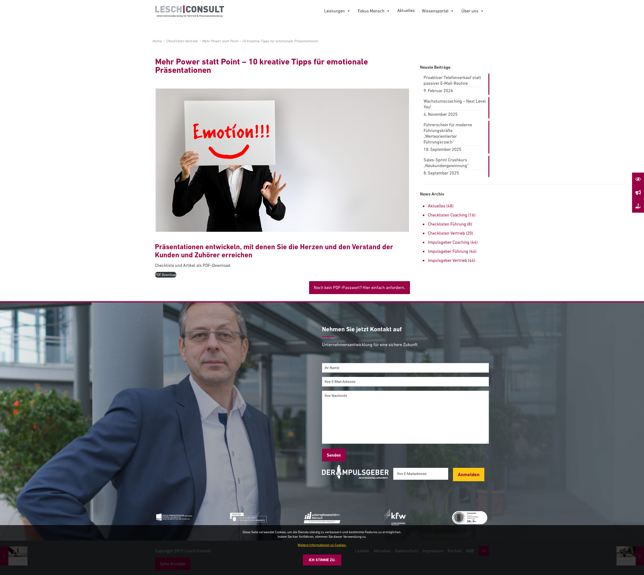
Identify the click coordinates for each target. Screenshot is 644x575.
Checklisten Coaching (447, 214)
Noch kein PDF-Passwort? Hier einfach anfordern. (359, 287)
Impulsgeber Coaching (448, 242)
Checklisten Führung (447, 224)
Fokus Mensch (374, 11)
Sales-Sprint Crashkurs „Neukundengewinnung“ (446, 162)
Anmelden (469, 474)
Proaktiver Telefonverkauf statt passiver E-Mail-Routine (452, 80)
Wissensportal (438, 11)
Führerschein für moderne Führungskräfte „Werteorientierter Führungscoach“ (448, 133)
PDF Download (165, 275)
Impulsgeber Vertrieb (447, 260)
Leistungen (337, 11)
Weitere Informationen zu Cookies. (322, 545)
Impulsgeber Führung (448, 251)
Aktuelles (406, 10)
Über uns (472, 11)
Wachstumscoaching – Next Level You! (455, 104)
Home (157, 41)
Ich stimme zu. (322, 560)
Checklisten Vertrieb (181, 41)
